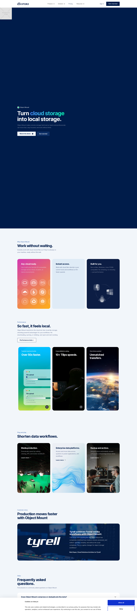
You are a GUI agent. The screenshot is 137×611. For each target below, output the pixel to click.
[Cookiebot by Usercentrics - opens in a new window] (12, 607)
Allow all (121, 590)
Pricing (70, 4)
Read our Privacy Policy (33, 602)
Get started (112, 4)
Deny (121, 597)
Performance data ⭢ (27, 340)
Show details (29, 607)
